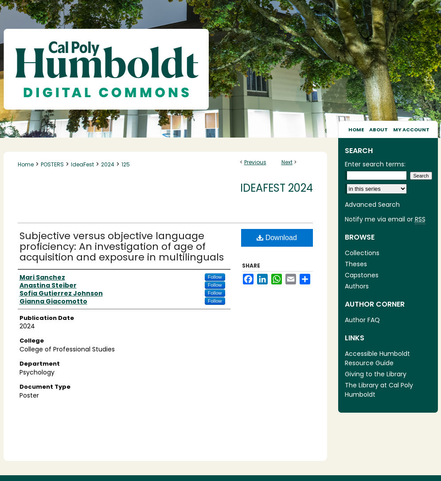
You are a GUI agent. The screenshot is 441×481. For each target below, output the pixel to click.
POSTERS (52, 164)
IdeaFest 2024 (276, 188)
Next (287, 162)
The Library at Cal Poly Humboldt (379, 390)
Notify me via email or (385, 219)
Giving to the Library (375, 374)
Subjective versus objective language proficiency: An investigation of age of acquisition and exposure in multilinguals (122, 246)
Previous (255, 162)
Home (26, 164)
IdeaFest (82, 164)
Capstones (362, 275)
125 (125, 164)
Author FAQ (362, 319)
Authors (357, 286)
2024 (107, 164)
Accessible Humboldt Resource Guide (377, 358)
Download (277, 237)
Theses (356, 264)
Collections (362, 252)
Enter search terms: (375, 164)
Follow (215, 277)
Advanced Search (372, 204)
